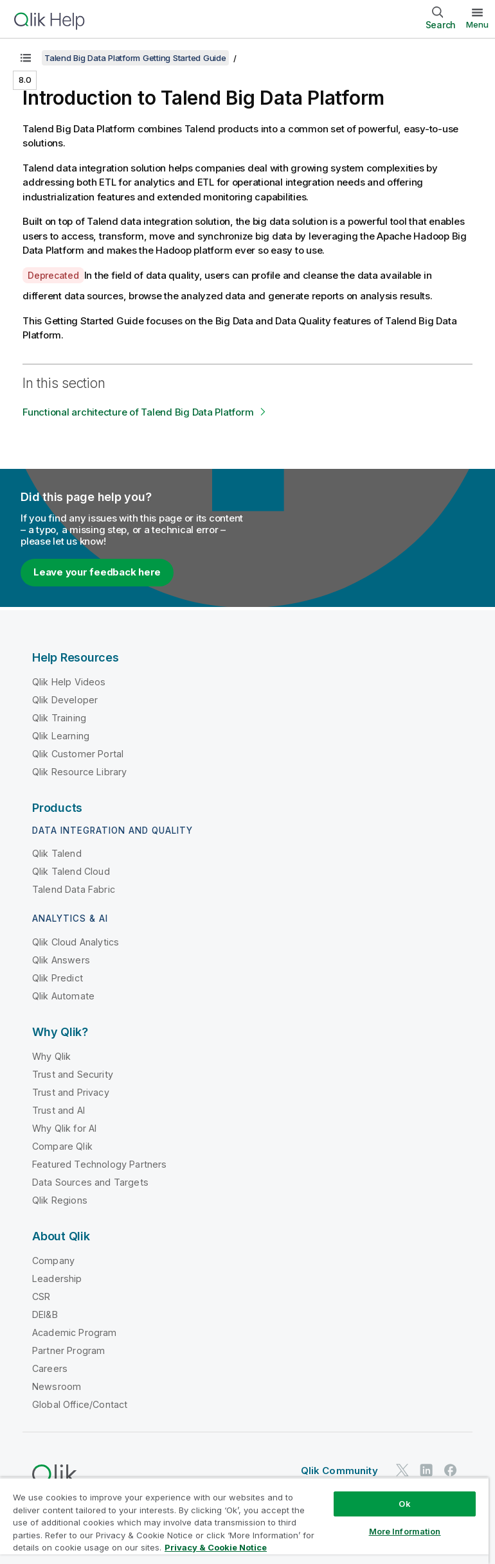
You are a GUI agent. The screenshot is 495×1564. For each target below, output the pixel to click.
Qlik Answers (61, 959)
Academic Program (74, 1332)
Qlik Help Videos (69, 681)
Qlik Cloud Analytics (75, 941)
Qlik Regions (59, 1200)
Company (53, 1260)
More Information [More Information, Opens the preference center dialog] (405, 1531)
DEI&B (45, 1314)
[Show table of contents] (25, 58)
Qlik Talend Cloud (71, 871)
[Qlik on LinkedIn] (426, 1470)
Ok (404, 1503)
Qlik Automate (63, 995)
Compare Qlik (62, 1146)
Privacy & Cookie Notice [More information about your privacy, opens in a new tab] (216, 1547)
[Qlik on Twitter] (402, 1470)
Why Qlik (51, 1056)
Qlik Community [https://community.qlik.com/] (339, 1470)
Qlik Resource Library (79, 771)
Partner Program (68, 1350)
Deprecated (53, 275)
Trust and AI (58, 1110)
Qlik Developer (65, 699)
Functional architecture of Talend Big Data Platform (137, 412)
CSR (41, 1296)
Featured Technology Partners (99, 1164)
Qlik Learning (60, 735)
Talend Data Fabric (73, 889)
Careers (50, 1368)
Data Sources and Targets (90, 1182)
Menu (477, 24)
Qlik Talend (57, 853)
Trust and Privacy (70, 1092)
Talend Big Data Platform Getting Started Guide (135, 58)
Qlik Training (59, 717)
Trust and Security (72, 1074)
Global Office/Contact (79, 1404)
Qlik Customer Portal (77, 753)
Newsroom (56, 1386)
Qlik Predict (57, 977)
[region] (244, 1520)
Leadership (57, 1278)
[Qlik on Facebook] (450, 1470)
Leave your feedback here (97, 572)
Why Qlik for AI (64, 1128)
